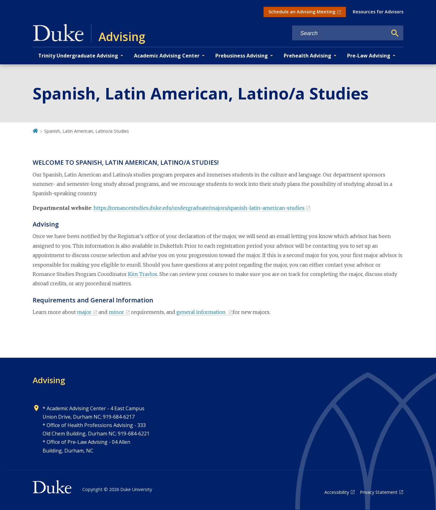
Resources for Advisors (378, 12)
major (84, 312)
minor (116, 312)
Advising (49, 380)
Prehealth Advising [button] (307, 55)
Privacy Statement (378, 492)
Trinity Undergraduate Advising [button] (78, 55)
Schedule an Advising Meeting (301, 12)
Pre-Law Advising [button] (368, 55)
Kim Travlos (142, 274)
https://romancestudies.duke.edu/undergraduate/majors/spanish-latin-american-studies (199, 208)
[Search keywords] (339, 33)
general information (202, 312)
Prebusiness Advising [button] (241, 55)
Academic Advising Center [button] (167, 55)
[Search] (395, 33)
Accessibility (336, 492)
